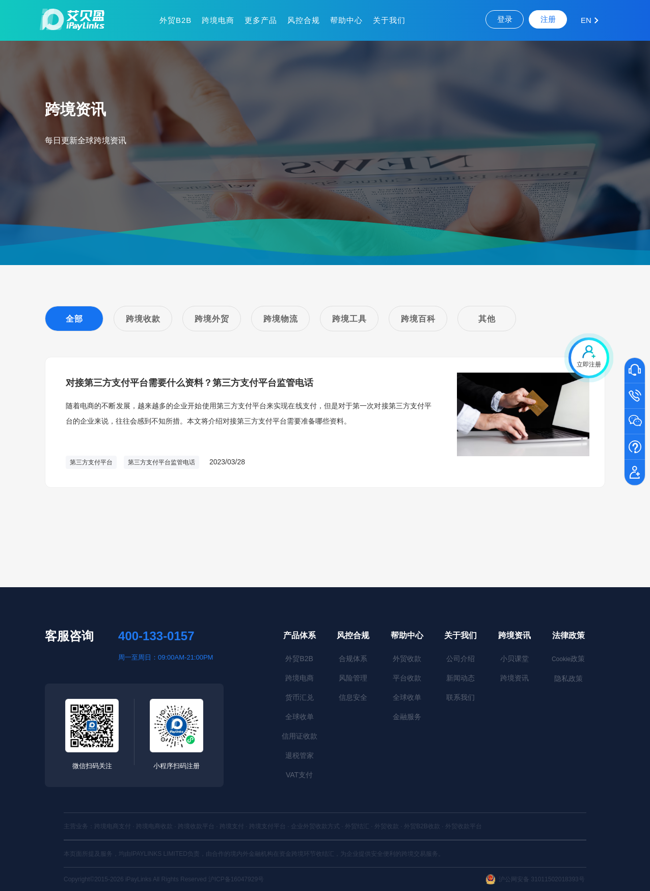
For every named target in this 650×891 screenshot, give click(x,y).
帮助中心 (346, 20)
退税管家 (299, 755)
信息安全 (353, 697)
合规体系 (353, 658)
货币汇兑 (299, 697)
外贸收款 (407, 658)
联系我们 (460, 697)
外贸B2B (175, 20)
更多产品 (261, 20)
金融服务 (407, 717)
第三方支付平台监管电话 (161, 462)
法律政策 (568, 635)
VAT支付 (299, 775)
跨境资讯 (514, 635)
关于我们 (389, 20)
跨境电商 (218, 20)
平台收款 (407, 678)
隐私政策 (568, 678)
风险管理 (353, 678)
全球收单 (299, 717)
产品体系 (299, 635)
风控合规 (303, 20)
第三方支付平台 (91, 462)
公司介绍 (460, 658)
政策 (568, 658)
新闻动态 (460, 678)
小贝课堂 (514, 658)
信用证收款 (299, 736)
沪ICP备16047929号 (236, 879)
